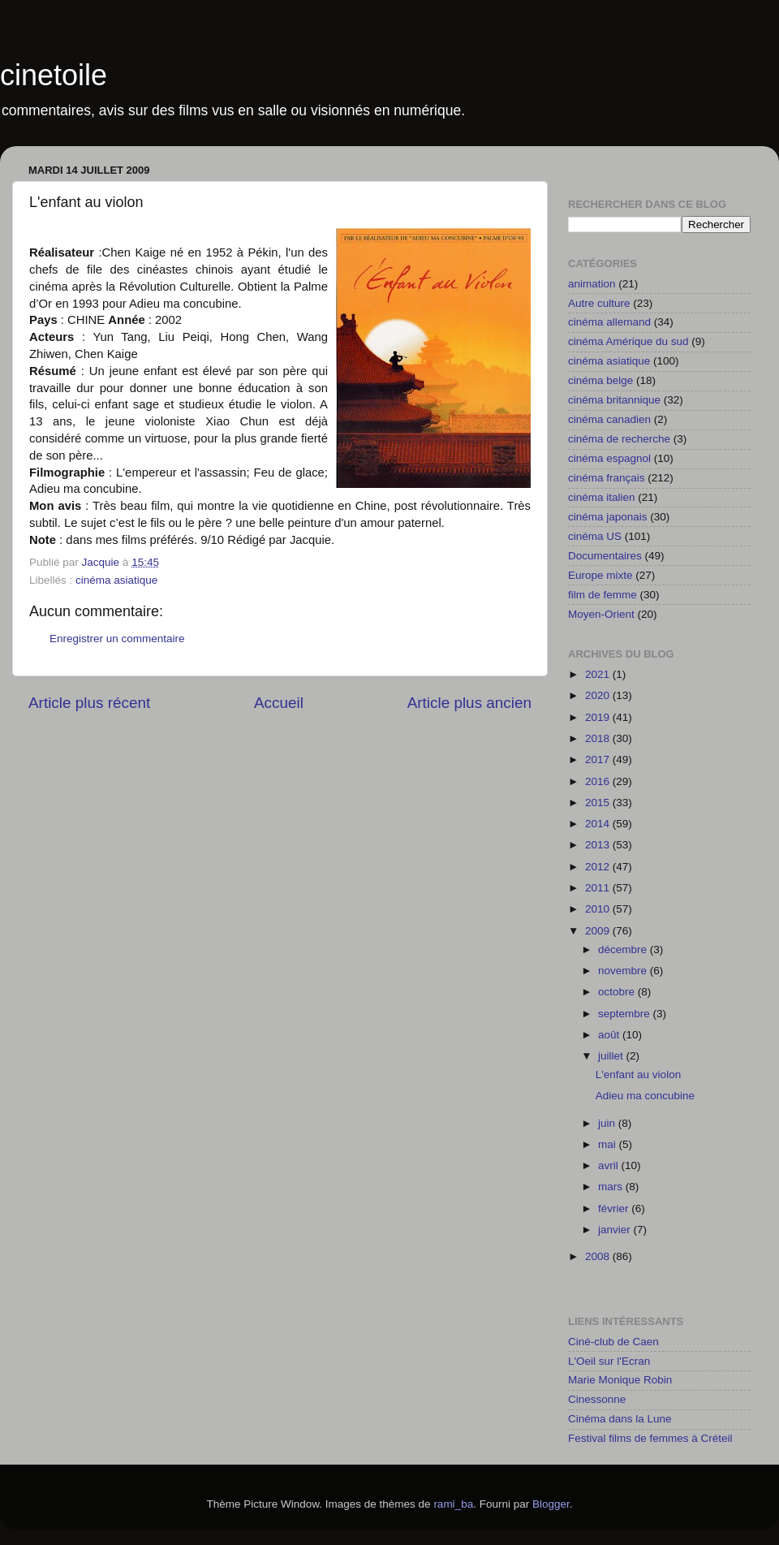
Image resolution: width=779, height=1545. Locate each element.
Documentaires (605, 556)
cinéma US (595, 536)
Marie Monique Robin (620, 1380)
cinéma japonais (608, 517)
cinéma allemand (609, 322)
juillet (612, 1056)
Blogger (551, 1504)
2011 (599, 888)
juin (608, 1123)
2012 (599, 867)
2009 (599, 931)
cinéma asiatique (116, 580)
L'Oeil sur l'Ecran (609, 1361)
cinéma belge (600, 380)
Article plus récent (89, 702)
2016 (599, 781)
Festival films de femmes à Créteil (650, 1438)
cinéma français (606, 478)
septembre (625, 1014)
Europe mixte (600, 575)
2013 (599, 845)
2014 (599, 824)
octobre (618, 992)
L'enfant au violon (638, 1074)
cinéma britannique (614, 400)
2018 (599, 738)
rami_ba (453, 1504)
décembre (624, 949)
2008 (599, 1256)
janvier (616, 1229)
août (610, 1035)
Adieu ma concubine (645, 1096)
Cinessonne (597, 1399)
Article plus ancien (469, 702)
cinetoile (53, 75)
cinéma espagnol (609, 458)
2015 (599, 802)
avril (610, 1165)
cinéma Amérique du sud (628, 341)
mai (608, 1144)
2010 (599, 909)
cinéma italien (601, 497)
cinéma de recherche (619, 439)
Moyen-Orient (601, 614)
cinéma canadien (609, 419)
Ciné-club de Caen (613, 1342)
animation (592, 284)
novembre (624, 971)
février (614, 1208)
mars (612, 1186)
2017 (599, 759)
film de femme (602, 595)
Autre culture (599, 303)
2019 (599, 717)
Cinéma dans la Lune (620, 1419)
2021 (599, 674)
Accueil (278, 702)
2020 (599, 695)
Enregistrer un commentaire (117, 638)
